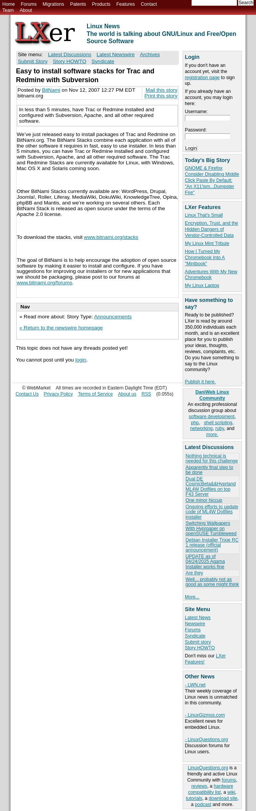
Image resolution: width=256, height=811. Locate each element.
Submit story (198, 642)
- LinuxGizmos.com (205, 715)
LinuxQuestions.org (208, 767)
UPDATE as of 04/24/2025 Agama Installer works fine (205, 561)
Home (8, 4)
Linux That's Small (204, 215)
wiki (231, 792)
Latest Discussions (69, 54)
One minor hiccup (204, 500)
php (195, 422)
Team (8, 10)
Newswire (195, 623)
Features (126, 4)
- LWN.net (195, 685)
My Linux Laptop (202, 285)
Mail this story (161, 90)
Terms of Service (95, 394)
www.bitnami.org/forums (44, 282)
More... (192, 597)
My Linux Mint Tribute (207, 243)
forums (229, 780)
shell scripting (218, 422)
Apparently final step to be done (209, 470)
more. (212, 434)
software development (212, 416)
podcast (203, 804)
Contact (149, 4)
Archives (150, 54)
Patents (78, 4)
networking (201, 428)
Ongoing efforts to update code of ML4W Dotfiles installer (212, 512)
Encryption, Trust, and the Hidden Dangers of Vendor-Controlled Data (211, 229)
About (26, 10)
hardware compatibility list (210, 789)
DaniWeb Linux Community (212, 395)
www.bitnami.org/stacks (111, 237)
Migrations (53, 4)
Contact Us (27, 394)
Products (101, 4)
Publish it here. (200, 381)
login (80, 360)
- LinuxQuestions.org (206, 739)
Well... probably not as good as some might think (212, 582)
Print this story (160, 96)
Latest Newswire (116, 54)
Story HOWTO (200, 647)
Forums (28, 4)
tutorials (194, 798)
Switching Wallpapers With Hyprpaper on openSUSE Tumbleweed (211, 528)
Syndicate (195, 636)
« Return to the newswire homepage (61, 328)
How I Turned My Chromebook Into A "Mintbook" (205, 257)
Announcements (112, 317)
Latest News (198, 617)
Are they (194, 573)
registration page (202, 77)
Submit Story (33, 61)
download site (223, 798)
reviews (199, 786)
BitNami (51, 90)
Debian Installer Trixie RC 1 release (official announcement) (212, 545)
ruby (219, 428)
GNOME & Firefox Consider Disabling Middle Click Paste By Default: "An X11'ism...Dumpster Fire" (212, 180)
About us (127, 394)
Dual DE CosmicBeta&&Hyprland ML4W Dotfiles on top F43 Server (211, 486)
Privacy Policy (58, 394)
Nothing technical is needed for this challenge (212, 458)
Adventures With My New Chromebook (211, 275)
